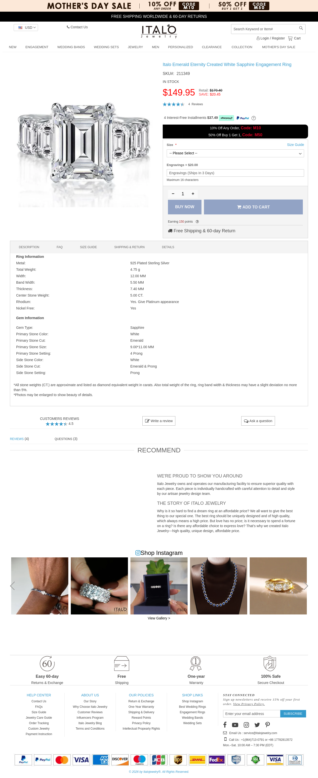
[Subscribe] (293, 713)
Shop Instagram (192, 701)
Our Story (90, 701)
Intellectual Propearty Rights (141, 728)
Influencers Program (90, 717)
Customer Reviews (90, 712)
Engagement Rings (192, 712)
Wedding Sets (192, 723)
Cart (297, 38)
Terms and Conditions (90, 728)
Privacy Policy (141, 723)
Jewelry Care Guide (39, 717)
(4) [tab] (19, 439)
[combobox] (268, 29)
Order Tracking (39, 723)
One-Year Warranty (141, 707)
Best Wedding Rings (192, 707)
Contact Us (77, 27)
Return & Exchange (141, 701)
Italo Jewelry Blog (90, 723)
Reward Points (141, 717)
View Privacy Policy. (249, 704)
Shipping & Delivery (141, 712)
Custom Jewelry (38, 728)
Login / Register (271, 38)
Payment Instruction (39, 734)
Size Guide (39, 712)
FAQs (39, 707)
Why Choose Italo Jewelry (90, 707)
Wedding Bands (192, 717)
